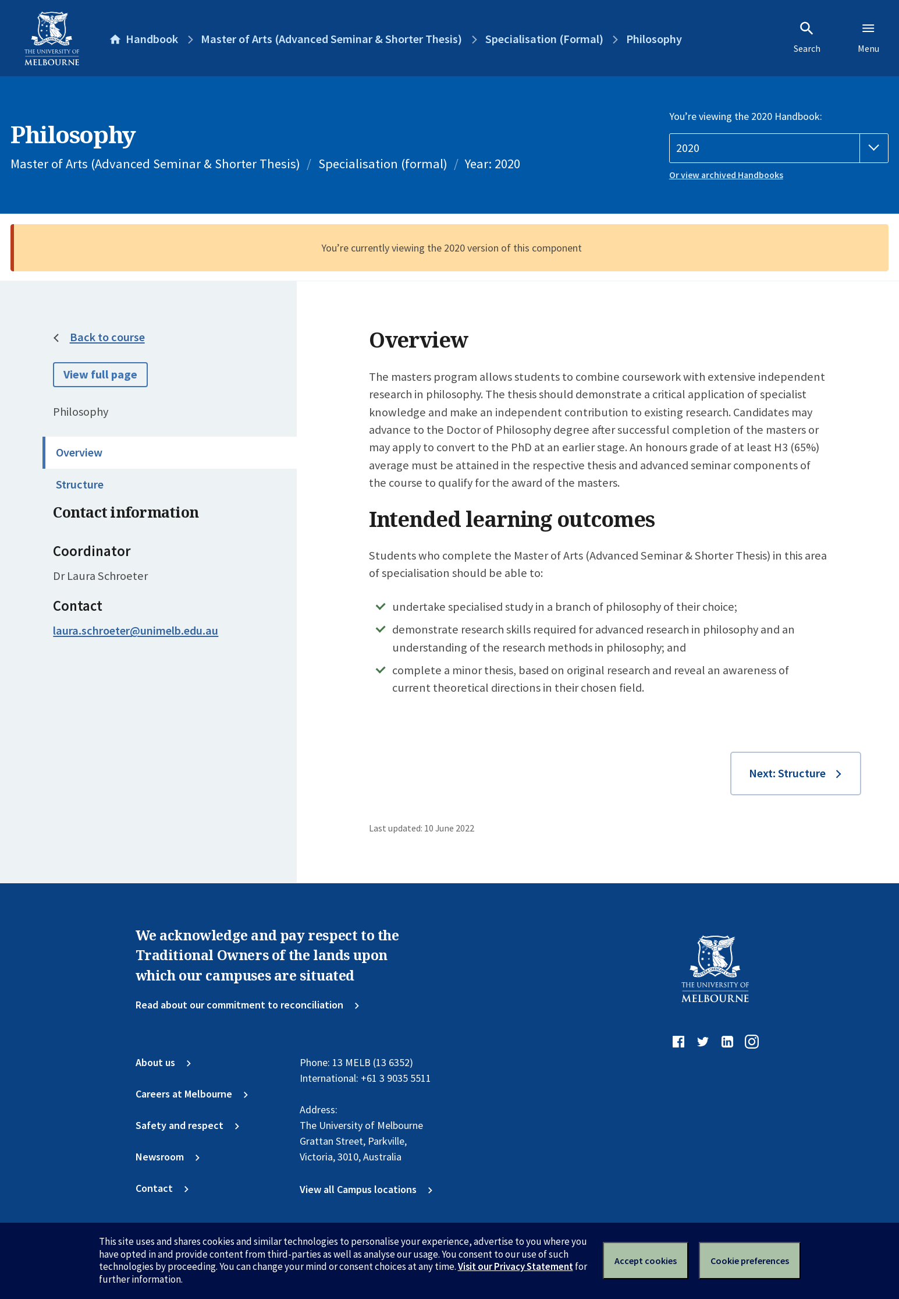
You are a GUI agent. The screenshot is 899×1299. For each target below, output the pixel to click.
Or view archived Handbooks (726, 174)
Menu (868, 37)
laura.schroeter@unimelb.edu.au (135, 630)
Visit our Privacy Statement (515, 1266)
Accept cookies (645, 1260)
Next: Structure (787, 773)
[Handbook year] (779, 148)
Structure (80, 484)
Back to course (107, 337)
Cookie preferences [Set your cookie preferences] (749, 1260)
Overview (79, 452)
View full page (100, 374)
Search (807, 37)
